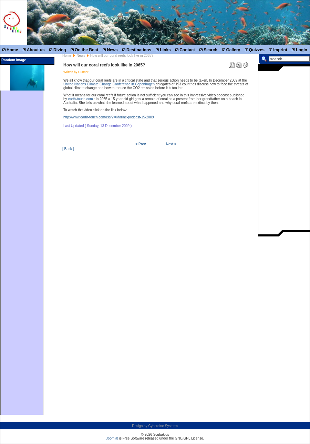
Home (67, 55)
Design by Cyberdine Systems (155, 426)
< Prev (140, 144)
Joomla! (112, 438)
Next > (171, 144)
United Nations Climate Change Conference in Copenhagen (109, 84)
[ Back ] (68, 149)
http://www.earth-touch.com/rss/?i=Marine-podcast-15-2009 (108, 117)
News (80, 55)
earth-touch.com (80, 99)
